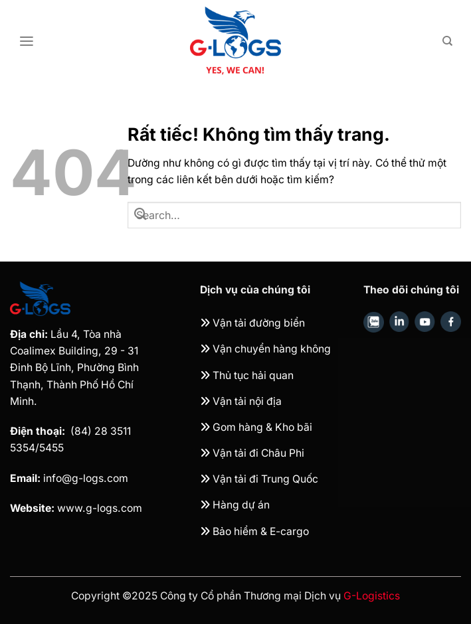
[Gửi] (140, 215)
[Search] (447, 41)
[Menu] (27, 41)
